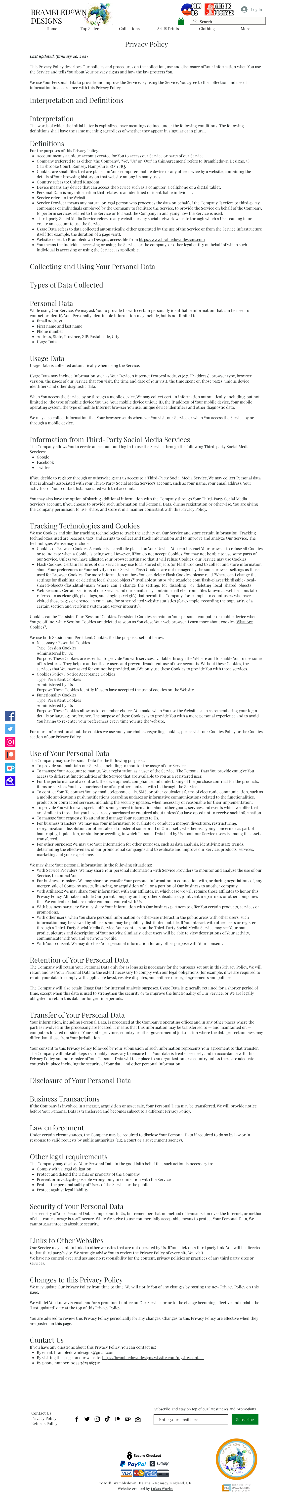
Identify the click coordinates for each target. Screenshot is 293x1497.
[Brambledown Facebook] (10, 716)
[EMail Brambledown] (137, 1419)
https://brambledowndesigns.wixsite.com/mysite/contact (153, 1357)
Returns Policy (44, 1423)
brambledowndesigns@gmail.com (84, 1352)
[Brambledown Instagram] (10, 742)
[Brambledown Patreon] (10, 755)
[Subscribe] (245, 1419)
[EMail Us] (10, 781)
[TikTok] (107, 1419)
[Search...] (227, 21)
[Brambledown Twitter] (10, 729)
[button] (181, 21)
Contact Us (41, 1413)
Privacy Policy (43, 1418)
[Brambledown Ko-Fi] (10, 768)
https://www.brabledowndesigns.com (172, 239)
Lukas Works (162, 1488)
